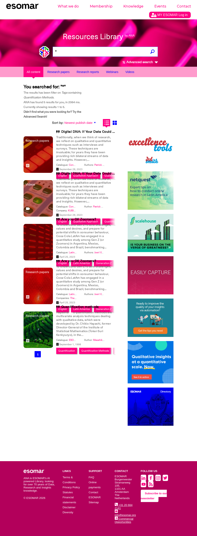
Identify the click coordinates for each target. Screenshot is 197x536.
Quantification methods (80, 307)
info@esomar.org (125, 513)
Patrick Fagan (101, 165)
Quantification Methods (95, 351)
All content (33, 72)
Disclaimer (69, 507)
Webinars (112, 72)
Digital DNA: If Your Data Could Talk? (91, 132)
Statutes (68, 492)
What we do (68, 6)
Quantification (66, 351)
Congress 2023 (77, 165)
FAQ (91, 477)
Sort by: (58, 123)
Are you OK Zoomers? (78, 219)
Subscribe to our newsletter (154, 496)
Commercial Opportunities (124, 520)
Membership (101, 6)
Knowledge (133, 6)
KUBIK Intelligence (78, 210)
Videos (129, 72)
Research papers (58, 72)
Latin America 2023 (80, 252)
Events (160, 6)
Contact (184, 6)
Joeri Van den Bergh (105, 252)
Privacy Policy (71, 487)
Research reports (88, 72)
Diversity (68, 512)
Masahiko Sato (101, 340)
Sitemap (94, 502)
